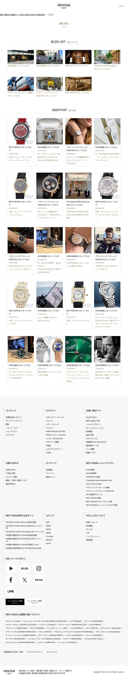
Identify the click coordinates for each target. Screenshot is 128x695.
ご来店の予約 (10, 473)
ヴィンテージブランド (14, 420)
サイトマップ (52, 652)
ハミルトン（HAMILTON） (46, 642)
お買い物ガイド (93, 410)
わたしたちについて (95, 515)
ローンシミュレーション (95, 428)
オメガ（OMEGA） (95, 624)
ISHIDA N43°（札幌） (93, 476)
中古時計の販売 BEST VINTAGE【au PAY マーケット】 (24, 539)
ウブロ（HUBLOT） (77, 628)
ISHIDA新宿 (90, 469)
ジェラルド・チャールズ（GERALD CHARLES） (44, 638)
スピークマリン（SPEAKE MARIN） (50, 635)
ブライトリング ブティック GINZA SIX (100, 491)
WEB (48, 522)
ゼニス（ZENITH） (92, 628)
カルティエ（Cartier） (13, 621)
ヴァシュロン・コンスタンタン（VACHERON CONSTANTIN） (45, 621)
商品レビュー (51, 476)
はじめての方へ (91, 417)
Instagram (39, 568)
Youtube (11, 568)
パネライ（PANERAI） (37, 628)
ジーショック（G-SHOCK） (67, 642)
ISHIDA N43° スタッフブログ (76, 65)
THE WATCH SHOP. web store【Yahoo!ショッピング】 (24, 526)
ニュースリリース (92, 536)
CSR (87, 532)
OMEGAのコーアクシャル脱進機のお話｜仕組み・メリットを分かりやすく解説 (107, 375)
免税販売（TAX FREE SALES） (96, 442)
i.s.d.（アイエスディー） (54, 449)
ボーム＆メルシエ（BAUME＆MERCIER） (20, 642)
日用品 (48, 445)
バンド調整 (90, 449)
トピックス (10, 435)
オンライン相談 (11, 476)
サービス (89, 529)
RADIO (48, 532)
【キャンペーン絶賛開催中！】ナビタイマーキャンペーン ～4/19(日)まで (78, 160)
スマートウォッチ (52, 424)
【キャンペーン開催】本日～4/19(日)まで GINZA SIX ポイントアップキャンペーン (50, 214)
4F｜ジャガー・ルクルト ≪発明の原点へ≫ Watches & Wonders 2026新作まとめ (49, 157)
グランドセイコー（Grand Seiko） (108, 631)
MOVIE (48, 529)
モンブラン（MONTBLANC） (16, 638)
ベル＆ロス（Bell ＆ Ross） (93, 638)
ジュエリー (50, 428)
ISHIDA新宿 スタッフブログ (18, 65)
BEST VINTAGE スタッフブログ (77, 92)
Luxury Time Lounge (94, 483)
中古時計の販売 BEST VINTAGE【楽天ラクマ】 (22, 544)
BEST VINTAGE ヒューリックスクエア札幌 (101, 505)
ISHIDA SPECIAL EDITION (55, 431)
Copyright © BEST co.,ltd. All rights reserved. (108, 672)
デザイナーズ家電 (52, 442)
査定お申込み (10, 483)
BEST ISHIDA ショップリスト (100, 463)
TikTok (39, 580)
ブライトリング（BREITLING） (16, 628)
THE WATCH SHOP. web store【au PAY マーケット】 (24, 531)
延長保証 (89, 431)
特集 (7, 424)
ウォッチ (49, 420)
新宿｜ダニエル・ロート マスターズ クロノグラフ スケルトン (107, 214)
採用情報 (89, 540)
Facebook (11, 580)
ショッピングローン (93, 424)
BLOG (25, 568)
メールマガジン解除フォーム (34, 602)
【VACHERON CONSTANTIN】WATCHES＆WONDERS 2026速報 (77, 214)
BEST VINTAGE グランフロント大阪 (99, 501)
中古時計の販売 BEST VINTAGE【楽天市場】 (21, 535)
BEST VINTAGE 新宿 (93, 498)
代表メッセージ (91, 522)
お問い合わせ (10, 469)
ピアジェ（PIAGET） (45, 631)
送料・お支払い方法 (93, 420)
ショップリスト (11, 431)
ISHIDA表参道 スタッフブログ (48, 65)
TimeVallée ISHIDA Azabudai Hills (99, 480)
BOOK (48, 525)
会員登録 (49, 469)
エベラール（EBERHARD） (72, 638)
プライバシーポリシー (35, 652)
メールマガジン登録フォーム (15, 602)
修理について (91, 452)
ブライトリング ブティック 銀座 (97, 487)
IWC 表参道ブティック (94, 494)
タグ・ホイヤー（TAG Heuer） (110, 628)
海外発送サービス (92, 445)
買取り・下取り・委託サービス (16, 480)
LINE (11, 591)
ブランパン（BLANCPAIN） (93, 621)
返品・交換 (89, 435)
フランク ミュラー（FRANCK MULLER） (72, 624)
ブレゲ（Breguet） (75, 621)
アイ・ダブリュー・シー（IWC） (57, 628)
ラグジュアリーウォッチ (55, 417)
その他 (48, 452)
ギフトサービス (91, 438)
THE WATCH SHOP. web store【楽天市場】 (21, 522)
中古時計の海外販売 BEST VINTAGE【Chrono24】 (23, 548)
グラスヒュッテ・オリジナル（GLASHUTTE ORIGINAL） (74, 631)
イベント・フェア (12, 428)
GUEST (48, 543)
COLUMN (49, 536)
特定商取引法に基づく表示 (13, 652)
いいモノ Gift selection (54, 438)
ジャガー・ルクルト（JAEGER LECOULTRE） (21, 624)
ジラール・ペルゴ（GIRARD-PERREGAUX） (21, 631)
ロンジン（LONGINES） (94, 635)
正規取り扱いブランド (14, 417)
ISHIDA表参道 (91, 473)
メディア (50, 515)
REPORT (49, 540)
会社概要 (89, 525)
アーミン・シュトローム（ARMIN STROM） (21, 635)
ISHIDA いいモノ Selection (56, 435)
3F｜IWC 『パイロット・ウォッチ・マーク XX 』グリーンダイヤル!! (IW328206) (21, 375)
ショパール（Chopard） (47, 624)
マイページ (51, 463)
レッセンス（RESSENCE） (74, 635)
